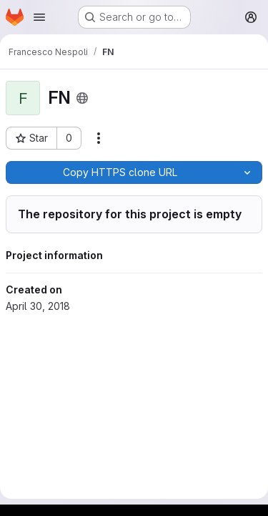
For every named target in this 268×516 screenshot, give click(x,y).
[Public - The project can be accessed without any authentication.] (82, 98)
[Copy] (119, 172)
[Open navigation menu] (39, 17)
